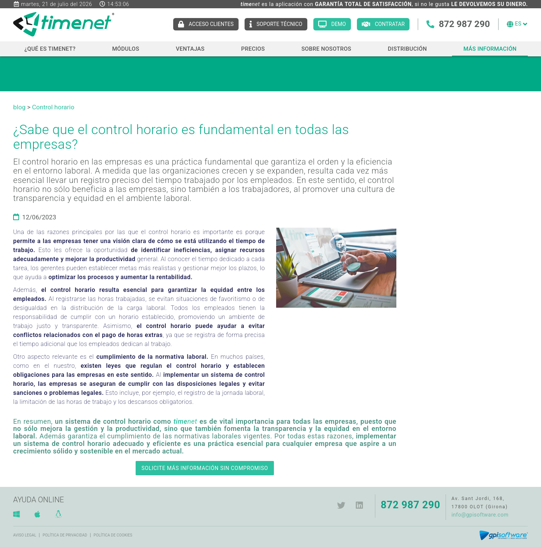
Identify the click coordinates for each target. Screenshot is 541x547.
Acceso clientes (211, 24)
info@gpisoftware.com (480, 515)
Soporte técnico (279, 24)
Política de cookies (113, 535)
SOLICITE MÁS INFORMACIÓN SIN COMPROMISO (204, 468)
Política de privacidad (64, 535)
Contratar (390, 24)
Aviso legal (24, 535)
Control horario (53, 107)
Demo (338, 24)
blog (19, 107)
